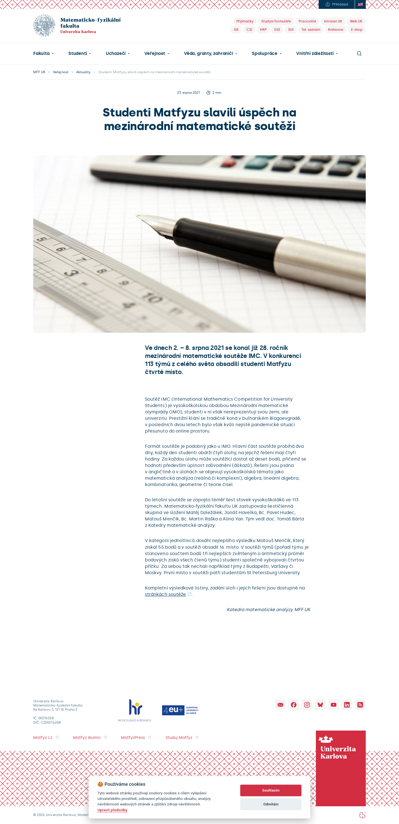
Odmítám (270, 804)
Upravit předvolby (112, 810)
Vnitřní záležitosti (314, 53)
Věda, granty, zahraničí (208, 53)
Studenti (77, 53)
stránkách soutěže (165, 594)
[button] (43, 53)
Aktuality (83, 72)
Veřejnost (154, 53)
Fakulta (41, 53)
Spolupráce (264, 53)
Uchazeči (116, 53)
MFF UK (39, 72)
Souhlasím (271, 790)
